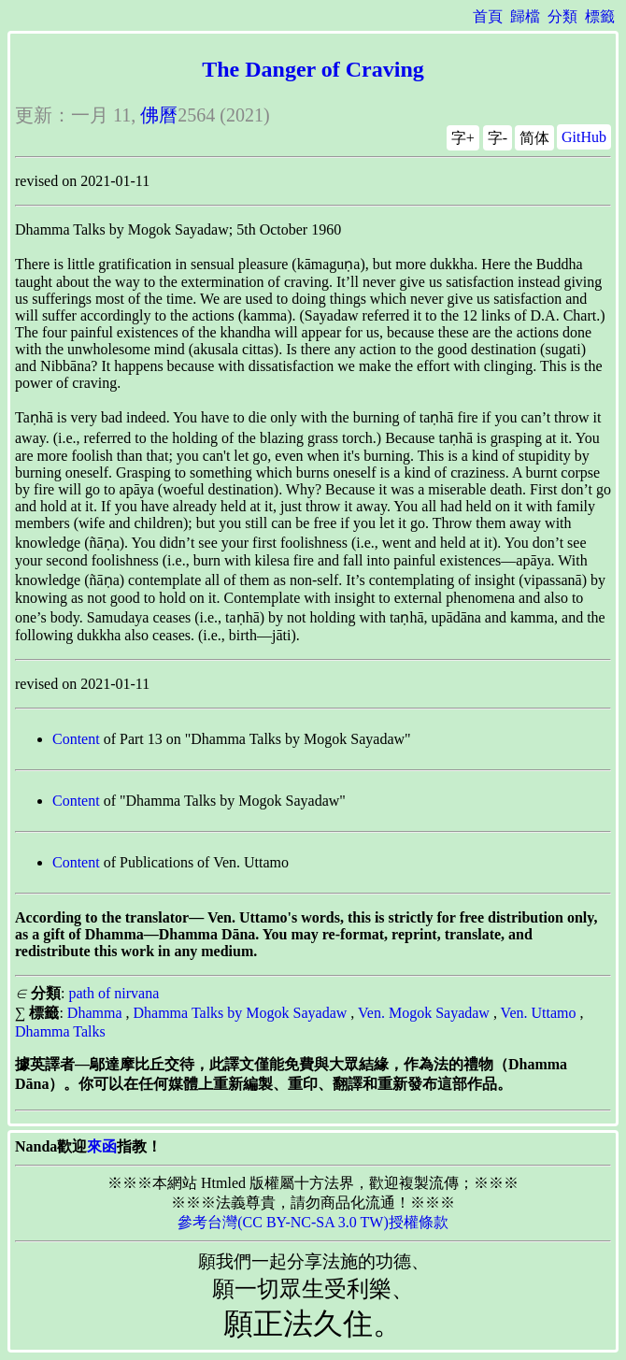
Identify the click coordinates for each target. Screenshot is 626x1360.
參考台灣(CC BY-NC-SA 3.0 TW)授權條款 (313, 1222)
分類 (562, 16)
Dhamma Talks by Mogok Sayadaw (241, 1013)
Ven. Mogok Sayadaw (424, 1013)
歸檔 (525, 16)
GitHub (584, 137)
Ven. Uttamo (538, 1013)
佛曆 (159, 115)
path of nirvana (113, 993)
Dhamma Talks (60, 1031)
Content (76, 739)
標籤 (600, 16)
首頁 (488, 16)
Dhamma (94, 1013)
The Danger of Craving (313, 69)
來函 (102, 1146)
